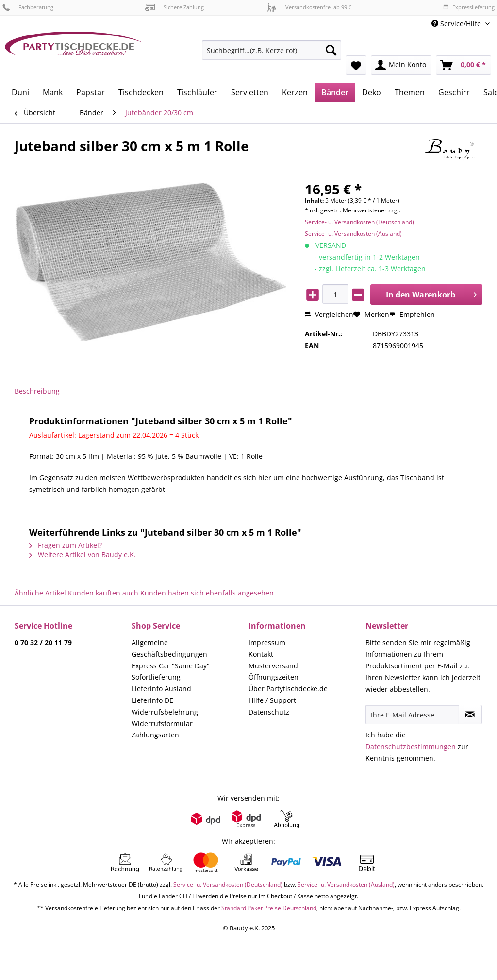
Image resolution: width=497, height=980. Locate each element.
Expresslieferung (469, 7)
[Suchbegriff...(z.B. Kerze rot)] (271, 50)
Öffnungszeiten (273, 677)
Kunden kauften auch (103, 592)
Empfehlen (412, 314)
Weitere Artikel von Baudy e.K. (82, 554)
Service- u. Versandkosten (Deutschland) (359, 222)
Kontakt (260, 654)
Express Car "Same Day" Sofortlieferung (171, 671)
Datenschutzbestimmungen (410, 746)
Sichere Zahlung (174, 7)
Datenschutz (268, 712)
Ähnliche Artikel (40, 592)
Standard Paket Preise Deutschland (268, 908)
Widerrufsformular (162, 723)
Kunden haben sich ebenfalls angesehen (207, 592)
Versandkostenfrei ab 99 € (309, 7)
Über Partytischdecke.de (288, 688)
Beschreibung (37, 391)
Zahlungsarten (155, 734)
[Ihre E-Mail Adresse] (412, 714)
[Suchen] (331, 50)
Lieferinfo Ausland (161, 688)
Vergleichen (329, 314)
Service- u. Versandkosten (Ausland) (353, 233)
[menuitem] (271, 54)
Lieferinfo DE (152, 700)
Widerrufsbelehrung (165, 712)
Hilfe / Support (272, 700)
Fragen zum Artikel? (65, 545)
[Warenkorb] (463, 65)
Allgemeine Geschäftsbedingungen (169, 648)
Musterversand (273, 665)
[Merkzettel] (356, 65)
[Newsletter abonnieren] (470, 714)
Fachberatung (27, 7)
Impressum (266, 642)
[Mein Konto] (401, 65)
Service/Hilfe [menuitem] (457, 23)
